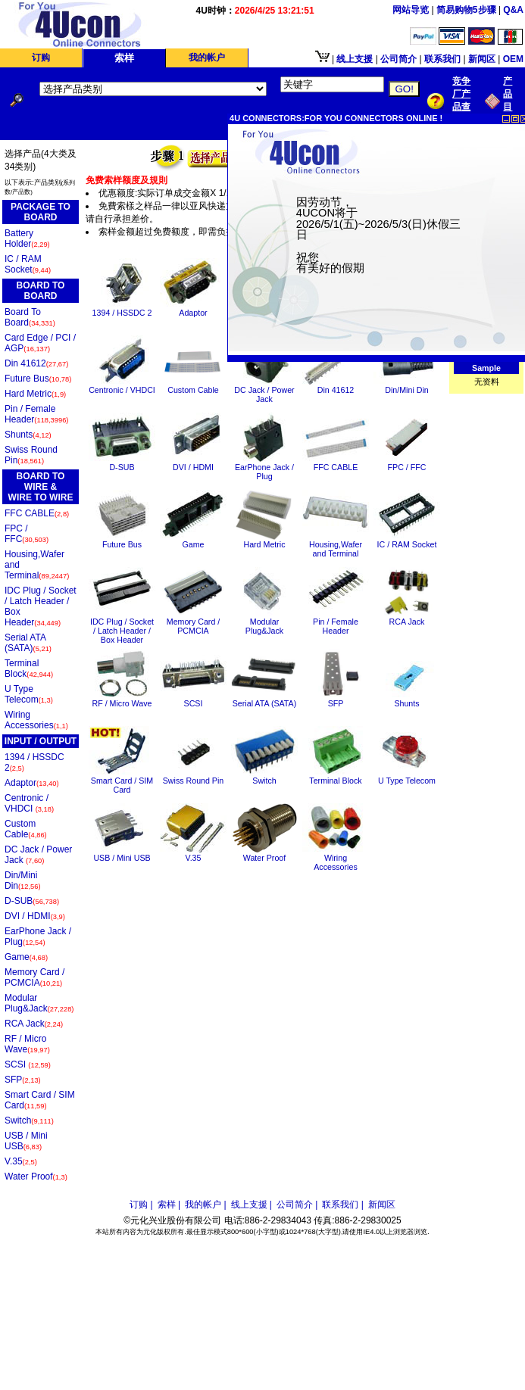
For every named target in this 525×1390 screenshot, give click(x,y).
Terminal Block (29, 668)
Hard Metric (35, 393)
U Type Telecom (29, 694)
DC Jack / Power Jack (38, 854)
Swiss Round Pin (31, 455)
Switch (29, 1120)
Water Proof (36, 1176)
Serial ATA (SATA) (28, 642)
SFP (23, 1079)
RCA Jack (34, 1023)
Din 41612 (36, 363)
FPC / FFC (26, 533)
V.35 (21, 1161)
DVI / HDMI (35, 916)
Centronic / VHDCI (29, 803)
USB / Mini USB (26, 1141)
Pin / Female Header (36, 414)
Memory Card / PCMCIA (34, 977)
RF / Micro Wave (27, 1044)
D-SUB (32, 901)
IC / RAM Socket (28, 264)
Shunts (28, 434)
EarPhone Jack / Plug (38, 936)
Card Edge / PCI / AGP (40, 343)
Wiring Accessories (36, 720)
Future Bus (38, 378)
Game (26, 957)
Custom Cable (26, 829)
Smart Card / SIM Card (40, 1100)
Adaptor (32, 783)
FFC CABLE (37, 513)
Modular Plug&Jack (39, 1003)
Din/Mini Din (23, 880)
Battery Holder (27, 238)
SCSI (28, 1064)
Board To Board (30, 317)
